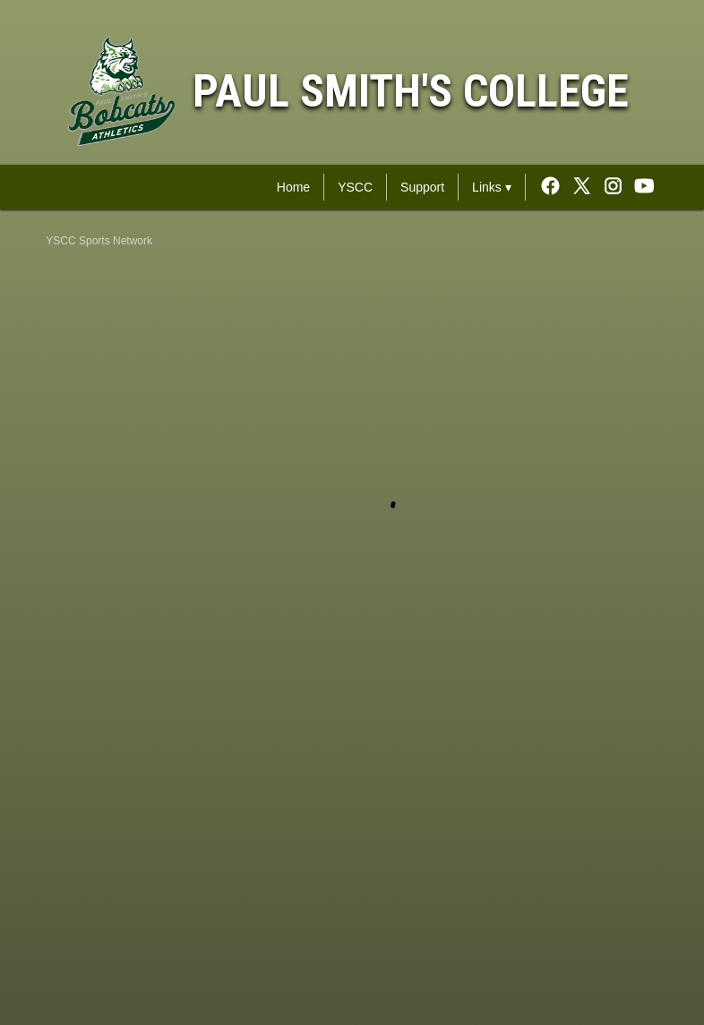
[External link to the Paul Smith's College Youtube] (644, 187)
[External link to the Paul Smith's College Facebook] (555, 187)
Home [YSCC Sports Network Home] (293, 187)
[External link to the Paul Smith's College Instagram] (617, 187)
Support (422, 187)
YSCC (355, 187)
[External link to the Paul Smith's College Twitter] (586, 187)
